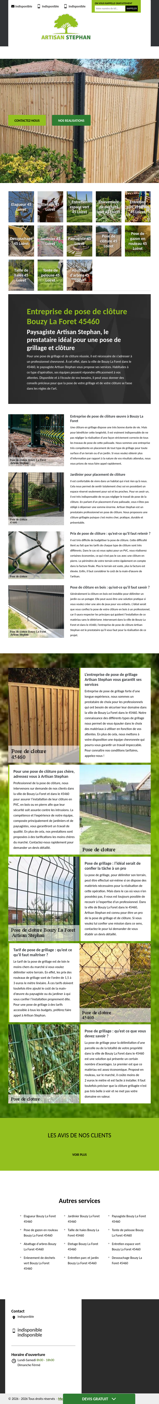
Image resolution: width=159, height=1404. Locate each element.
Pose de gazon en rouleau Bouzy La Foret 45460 (41, 1232)
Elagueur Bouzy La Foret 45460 (40, 1218)
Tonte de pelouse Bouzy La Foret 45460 (128, 1232)
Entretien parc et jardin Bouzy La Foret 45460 (83, 1260)
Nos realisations (71, 121)
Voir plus (79, 1155)
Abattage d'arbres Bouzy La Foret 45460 (40, 1246)
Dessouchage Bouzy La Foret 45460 (127, 1260)
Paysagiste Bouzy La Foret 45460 (129, 1218)
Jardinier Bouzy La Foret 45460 (84, 1218)
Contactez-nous (27, 121)
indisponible (21, 6)
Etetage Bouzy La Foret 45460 (83, 1246)
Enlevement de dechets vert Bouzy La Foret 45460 (39, 1263)
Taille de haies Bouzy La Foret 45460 (83, 1232)
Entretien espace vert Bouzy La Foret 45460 (126, 1246)
